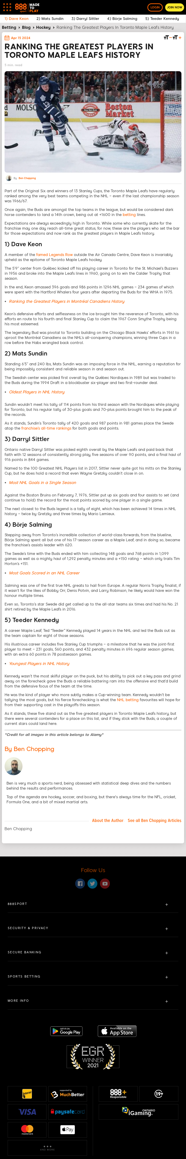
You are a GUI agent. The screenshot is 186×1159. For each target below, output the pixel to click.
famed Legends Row (54, 255)
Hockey (43, 27)
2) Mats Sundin (50, 19)
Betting (9, 27)
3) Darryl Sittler (85, 19)
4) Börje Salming (122, 19)
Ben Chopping (27, 178)
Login (155, 7)
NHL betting (128, 700)
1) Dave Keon (17, 19)
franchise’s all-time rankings (46, 428)
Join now (174, 7)
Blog (26, 27)
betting (129, 215)
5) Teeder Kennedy (162, 19)
